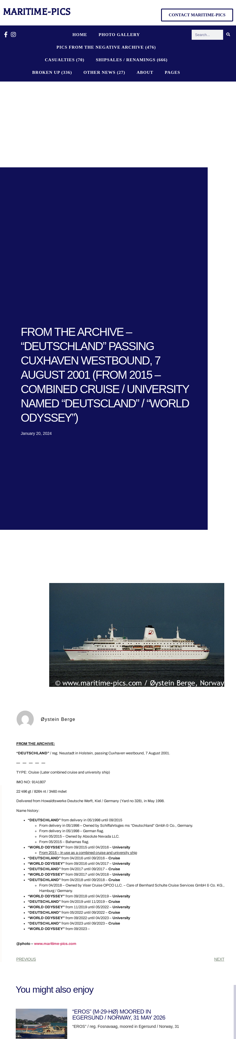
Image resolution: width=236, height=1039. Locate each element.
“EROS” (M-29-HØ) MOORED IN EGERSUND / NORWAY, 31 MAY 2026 (118, 1014)
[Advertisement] (118, 124)
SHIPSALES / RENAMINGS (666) (132, 59)
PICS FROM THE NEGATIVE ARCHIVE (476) (106, 47)
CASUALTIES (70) (64, 59)
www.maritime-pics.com (55, 944)
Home (79, 34)
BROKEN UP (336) (52, 72)
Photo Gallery (119, 34)
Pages (172, 72)
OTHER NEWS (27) (104, 72)
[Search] (228, 35)
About (145, 72)
